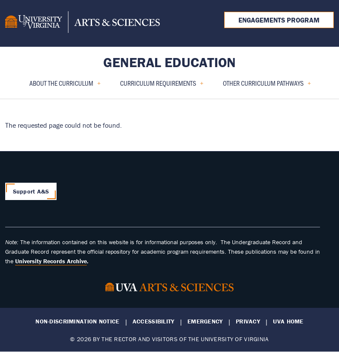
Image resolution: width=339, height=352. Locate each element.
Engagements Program (279, 20)
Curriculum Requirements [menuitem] (158, 86)
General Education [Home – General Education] (169, 62)
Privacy (248, 321)
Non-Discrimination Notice (77, 321)
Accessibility (153, 321)
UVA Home (288, 321)
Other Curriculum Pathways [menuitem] (263, 86)
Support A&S (31, 191)
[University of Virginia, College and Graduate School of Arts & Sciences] (82, 23)
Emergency (205, 321)
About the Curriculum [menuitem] (61, 86)
